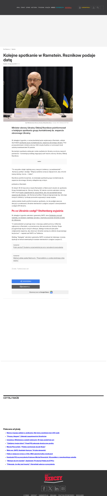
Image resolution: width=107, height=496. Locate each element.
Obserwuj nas (37, 287)
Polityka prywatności (66, 490)
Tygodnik (41, 12)
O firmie (26, 490)
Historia (34, 12)
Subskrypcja (43, 490)
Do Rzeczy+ (60, 12)
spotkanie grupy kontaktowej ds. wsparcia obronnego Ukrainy (41, 143)
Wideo (53, 12)
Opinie (28, 12)
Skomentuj (56, 281)
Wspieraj (68, 12)
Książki (47, 12)
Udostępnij (27, 281)
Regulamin (80, 490)
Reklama (53, 490)
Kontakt (34, 490)
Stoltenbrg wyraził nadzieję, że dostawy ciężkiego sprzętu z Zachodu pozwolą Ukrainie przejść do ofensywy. (38, 218)
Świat (23, 12)
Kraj (18, 12)
